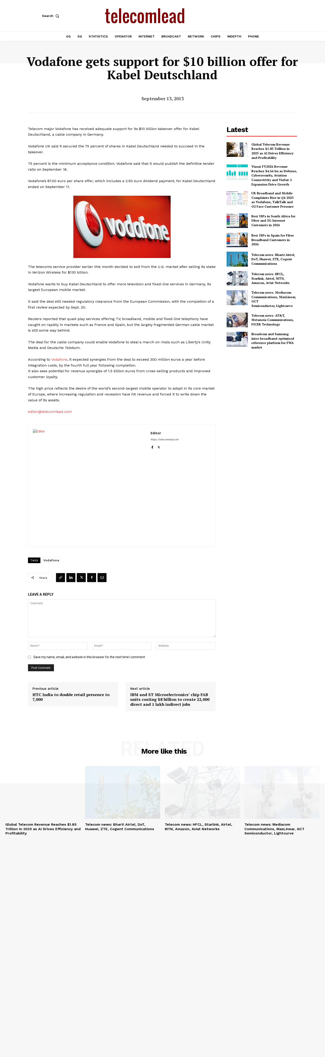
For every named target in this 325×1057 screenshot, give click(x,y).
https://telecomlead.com (165, 439)
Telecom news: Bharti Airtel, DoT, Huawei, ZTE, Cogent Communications (273, 259)
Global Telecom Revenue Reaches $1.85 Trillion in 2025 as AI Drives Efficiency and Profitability (272, 151)
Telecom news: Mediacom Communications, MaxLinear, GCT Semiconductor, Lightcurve (274, 828)
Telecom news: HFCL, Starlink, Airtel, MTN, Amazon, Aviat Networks (270, 278)
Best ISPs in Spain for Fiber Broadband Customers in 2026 (272, 239)
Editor (156, 433)
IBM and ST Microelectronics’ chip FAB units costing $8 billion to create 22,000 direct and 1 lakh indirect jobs (169, 699)
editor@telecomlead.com (50, 411)
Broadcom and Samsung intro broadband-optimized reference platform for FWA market (272, 340)
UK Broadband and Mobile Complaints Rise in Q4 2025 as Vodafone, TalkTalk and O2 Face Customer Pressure (272, 200)
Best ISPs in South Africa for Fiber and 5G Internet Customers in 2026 (273, 220)
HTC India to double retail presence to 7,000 (70, 697)
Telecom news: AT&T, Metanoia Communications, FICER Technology (272, 319)
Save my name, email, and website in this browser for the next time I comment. (89, 657)
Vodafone (59, 359)
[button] (51, 16)
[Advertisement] (262, 385)
